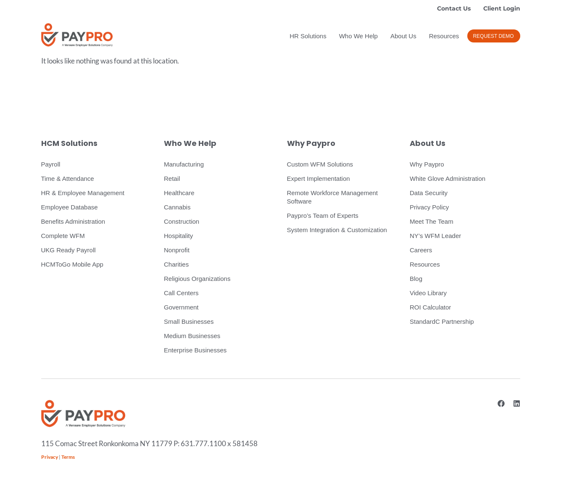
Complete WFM (63, 235)
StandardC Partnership (442, 321)
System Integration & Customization (337, 229)
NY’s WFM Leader (435, 235)
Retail (172, 178)
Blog (416, 278)
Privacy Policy (429, 207)
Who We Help (358, 36)
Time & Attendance (67, 178)
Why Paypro (427, 164)
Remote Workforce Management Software (332, 197)
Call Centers (181, 292)
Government (181, 307)
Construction (181, 221)
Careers (421, 250)
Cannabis (177, 207)
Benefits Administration (73, 221)
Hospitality (178, 235)
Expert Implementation (318, 178)
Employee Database (69, 207)
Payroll (51, 164)
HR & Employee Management (82, 192)
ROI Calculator (430, 307)
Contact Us (454, 8)
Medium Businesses (192, 335)
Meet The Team (431, 221)
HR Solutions (308, 36)
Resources (444, 36)
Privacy (49, 457)
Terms (68, 457)
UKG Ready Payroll (68, 250)
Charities (176, 264)
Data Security (429, 192)
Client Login (501, 8)
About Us (403, 36)
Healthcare (179, 192)
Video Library (428, 292)
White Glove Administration (447, 178)
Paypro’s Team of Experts (322, 215)
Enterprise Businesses (195, 350)
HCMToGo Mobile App (72, 264)
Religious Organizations (197, 278)
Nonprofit (177, 250)
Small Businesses (188, 321)
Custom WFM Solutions (320, 164)
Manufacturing (184, 164)
